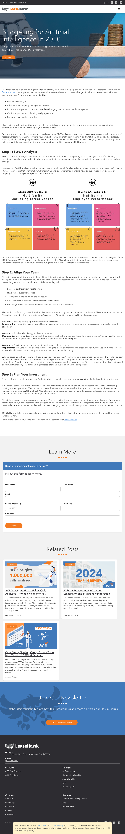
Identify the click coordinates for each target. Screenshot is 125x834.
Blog (64, 802)
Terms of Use (42, 825)
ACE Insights (11, 775)
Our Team (9, 806)
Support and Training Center (74, 798)
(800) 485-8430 (20, 2)
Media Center (68, 806)
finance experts (9, 92)
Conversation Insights (71, 775)
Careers (8, 810)
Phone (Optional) (13, 504)
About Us (9, 798)
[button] (119, 9)
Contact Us (9, 814)
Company (9, 513)
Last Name (68, 485)
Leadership (10, 802)
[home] (15, 9)
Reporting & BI (68, 787)
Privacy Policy (57, 825)
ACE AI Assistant (13, 771)
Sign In (106, 3)
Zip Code (68, 504)
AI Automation (68, 771)
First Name (10, 485)
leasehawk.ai (70, 419)
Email (7, 494)
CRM (64, 783)
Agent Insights (68, 779)
